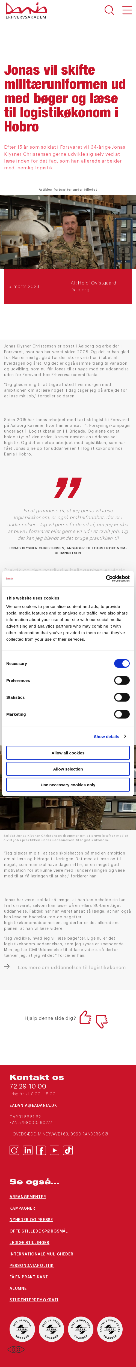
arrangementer (28, 1197)
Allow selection (68, 768)
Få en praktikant (29, 1277)
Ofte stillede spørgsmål (39, 1231)
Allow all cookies (68, 753)
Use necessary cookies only (68, 785)
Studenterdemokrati (34, 1300)
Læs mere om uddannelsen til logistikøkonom (72, 967)
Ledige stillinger (29, 1243)
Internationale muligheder (41, 1254)
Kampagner (22, 1208)
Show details (106, 736)
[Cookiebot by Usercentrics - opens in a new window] (106, 578)
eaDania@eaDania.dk (33, 1106)
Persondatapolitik (32, 1266)
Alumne (18, 1289)
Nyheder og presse (31, 1220)
